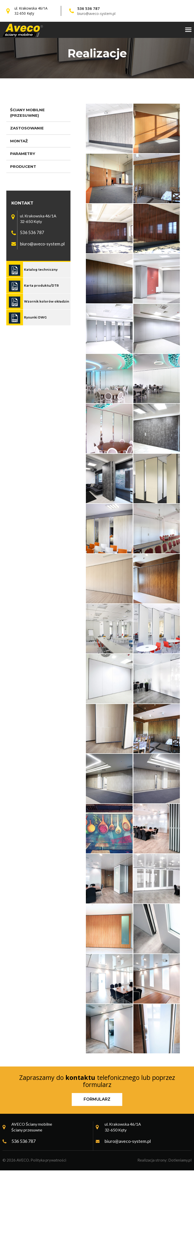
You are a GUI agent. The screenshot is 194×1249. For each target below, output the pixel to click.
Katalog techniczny (41, 269)
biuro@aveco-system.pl (96, 13)
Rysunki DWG (35, 317)
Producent (23, 166)
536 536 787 (88, 8)
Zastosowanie (27, 128)
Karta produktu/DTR (41, 285)
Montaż (19, 141)
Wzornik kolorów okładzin (46, 301)
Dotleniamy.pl (179, 1238)
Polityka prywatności (48, 1238)
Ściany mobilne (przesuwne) (27, 112)
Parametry (22, 153)
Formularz (97, 1178)
